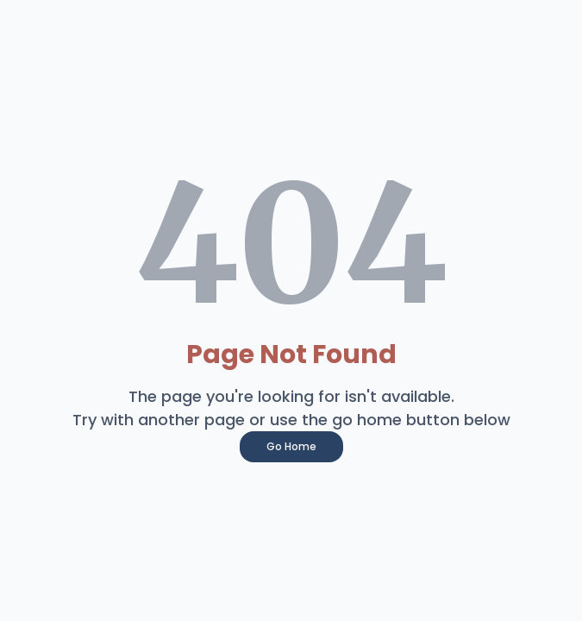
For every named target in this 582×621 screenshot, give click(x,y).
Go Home (291, 446)
